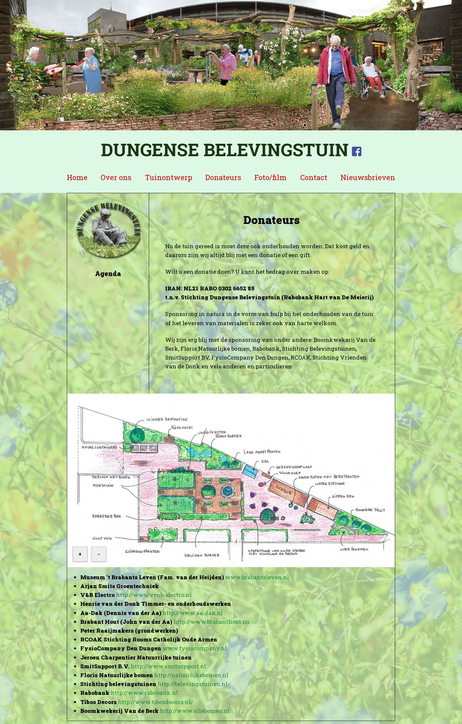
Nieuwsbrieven (367, 177)
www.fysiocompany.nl (195, 648)
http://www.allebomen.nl (195, 711)
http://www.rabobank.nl (144, 692)
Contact (313, 177)
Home (77, 177)
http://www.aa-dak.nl (193, 613)
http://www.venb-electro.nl (154, 595)
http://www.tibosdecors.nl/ (155, 702)
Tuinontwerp (168, 177)
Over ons (116, 177)
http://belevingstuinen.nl (192, 684)
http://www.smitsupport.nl (168, 666)
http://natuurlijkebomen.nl (191, 675)
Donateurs (223, 177)
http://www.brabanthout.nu (211, 621)
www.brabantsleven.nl (257, 577)
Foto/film (270, 177)
